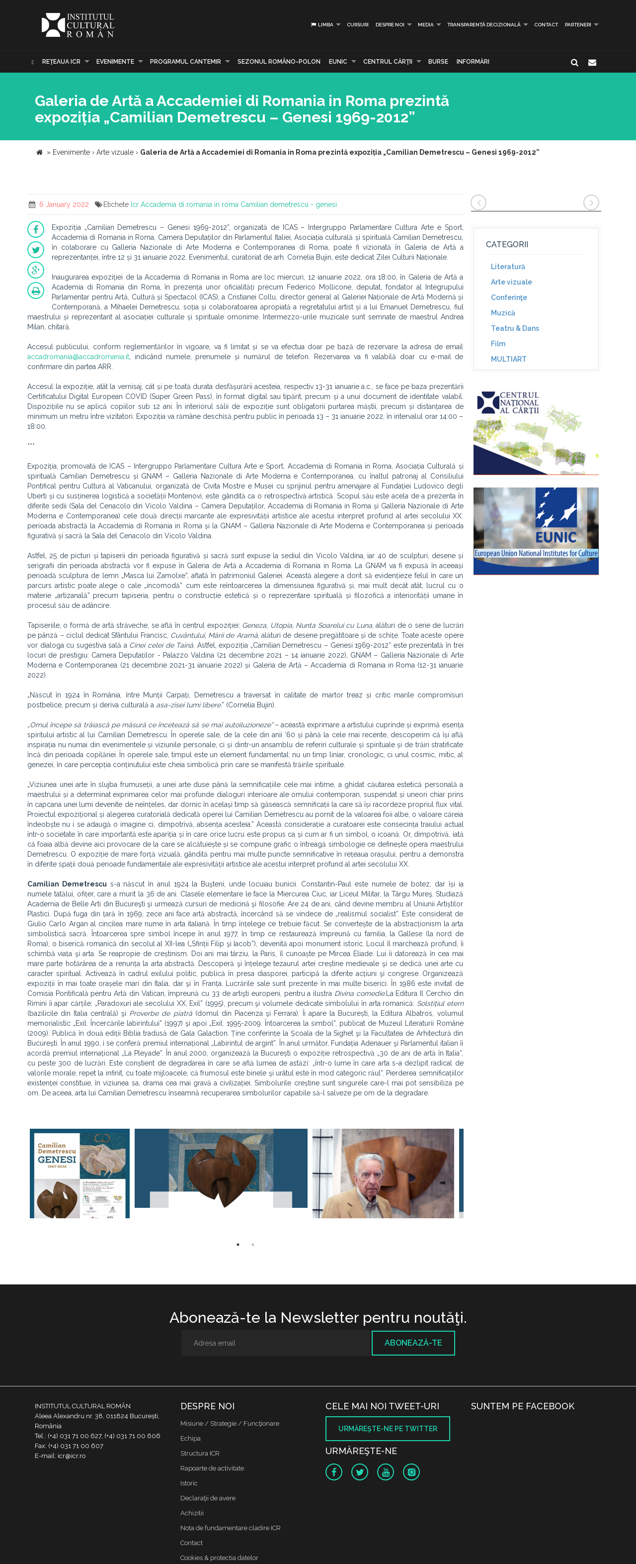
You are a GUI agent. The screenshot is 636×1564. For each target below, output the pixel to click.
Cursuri (358, 24)
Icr (135, 204)
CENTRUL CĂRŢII (387, 61)
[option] (79, 1175)
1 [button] (238, 1245)
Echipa (190, 1438)
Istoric (189, 1483)
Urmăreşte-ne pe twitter (387, 1429)
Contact (546, 24)
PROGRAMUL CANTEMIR (185, 61)
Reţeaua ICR (61, 61)
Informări (473, 61)
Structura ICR (200, 1453)
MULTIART (509, 359)
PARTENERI (578, 24)
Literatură (508, 267)
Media (426, 24)
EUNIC (338, 61)
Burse (438, 61)
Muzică (503, 313)
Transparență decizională (484, 24)
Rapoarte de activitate (212, 1468)
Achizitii (192, 1513)
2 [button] (253, 1245)
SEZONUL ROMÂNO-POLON (279, 61)
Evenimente (115, 61)
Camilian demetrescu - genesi (288, 204)
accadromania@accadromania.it (78, 357)
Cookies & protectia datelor (219, 1558)
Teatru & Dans (515, 328)
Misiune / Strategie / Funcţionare (229, 1423)
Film (498, 344)
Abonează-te (413, 1343)
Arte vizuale (511, 282)
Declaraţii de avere (208, 1498)
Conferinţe (509, 297)
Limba (321, 24)
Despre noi (390, 24)
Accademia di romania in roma (189, 204)
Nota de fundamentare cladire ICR (230, 1528)
